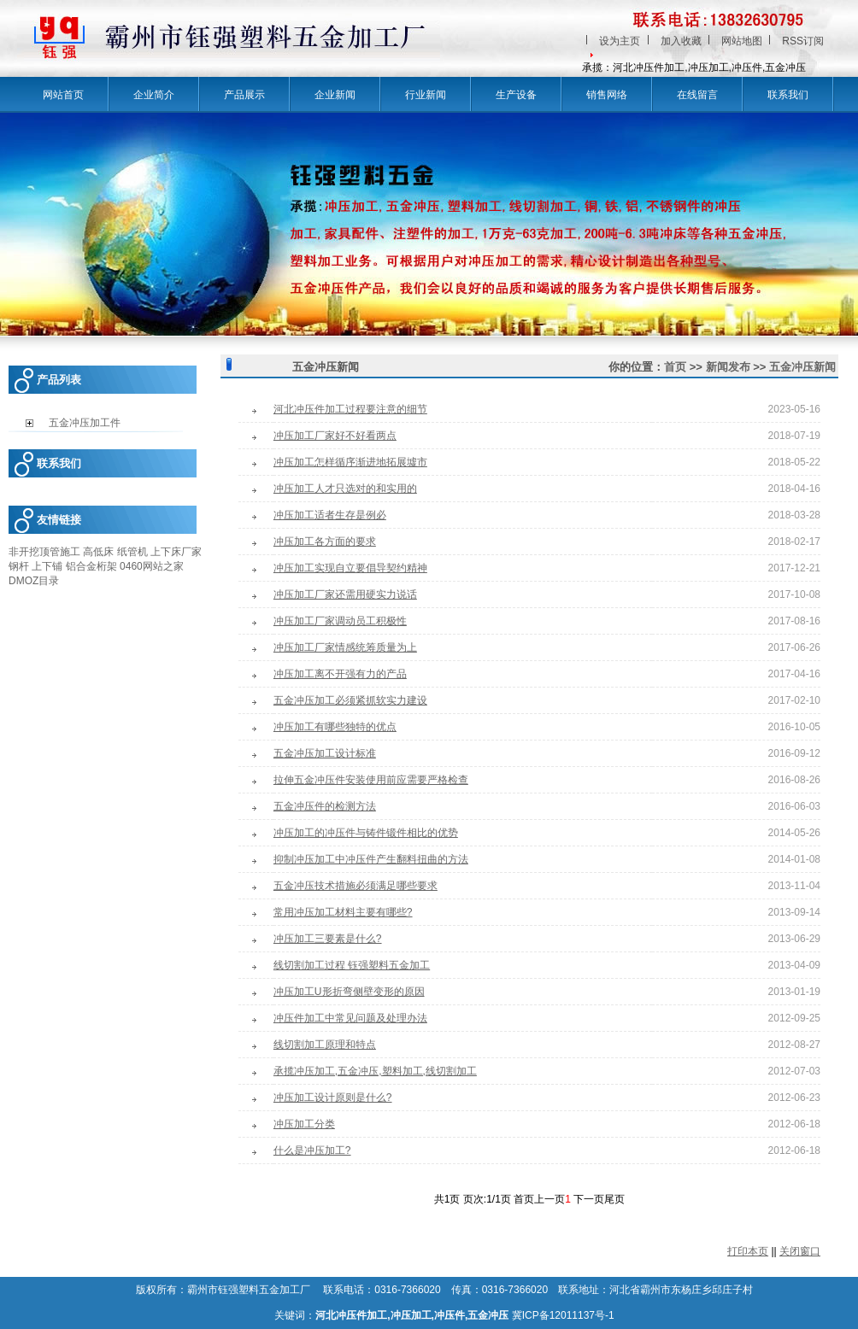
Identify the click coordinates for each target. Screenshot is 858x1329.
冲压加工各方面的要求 (324, 541)
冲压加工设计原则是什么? (332, 1098)
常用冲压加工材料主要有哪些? (343, 912)
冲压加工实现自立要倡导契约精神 (350, 568)
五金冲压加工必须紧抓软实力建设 (350, 700)
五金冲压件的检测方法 (324, 806)
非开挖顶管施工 (44, 552)
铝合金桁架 (91, 566)
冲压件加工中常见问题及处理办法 (350, 1018)
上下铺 (47, 566)
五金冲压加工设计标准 (324, 753)
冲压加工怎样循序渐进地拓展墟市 (350, 462)
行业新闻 (425, 95)
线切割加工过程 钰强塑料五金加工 (351, 965)
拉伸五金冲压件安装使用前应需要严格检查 (370, 780)
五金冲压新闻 (802, 366)
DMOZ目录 (34, 581)
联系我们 (787, 95)
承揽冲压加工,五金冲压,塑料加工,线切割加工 (375, 1071)
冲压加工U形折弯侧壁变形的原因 (349, 992)
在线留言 (697, 95)
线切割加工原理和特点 (324, 1045)
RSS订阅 (803, 41)
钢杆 (19, 566)
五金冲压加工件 (84, 423)
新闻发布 (728, 366)
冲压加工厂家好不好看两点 (335, 436)
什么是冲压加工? (312, 1150)
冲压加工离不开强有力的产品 (340, 674)
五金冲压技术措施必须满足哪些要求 (355, 886)
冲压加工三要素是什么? (327, 939)
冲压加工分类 (304, 1124)
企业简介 (153, 95)
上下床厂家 (176, 552)
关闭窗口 (799, 1251)
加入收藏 (681, 41)
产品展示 (244, 95)
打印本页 (747, 1251)
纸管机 (132, 552)
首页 (675, 366)
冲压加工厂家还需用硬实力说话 (345, 594)
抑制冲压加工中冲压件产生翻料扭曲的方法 (370, 859)
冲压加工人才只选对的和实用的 (345, 489)
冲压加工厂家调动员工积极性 (340, 621)
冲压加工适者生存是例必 (329, 515)
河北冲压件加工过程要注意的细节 (350, 409)
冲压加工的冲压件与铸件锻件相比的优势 (365, 833)
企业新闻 (335, 95)
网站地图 (741, 41)
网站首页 (63, 95)
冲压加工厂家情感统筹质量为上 (345, 647)
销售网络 (606, 95)
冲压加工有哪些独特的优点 (335, 727)
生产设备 (516, 95)
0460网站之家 (152, 566)
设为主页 (619, 41)
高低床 (98, 552)
